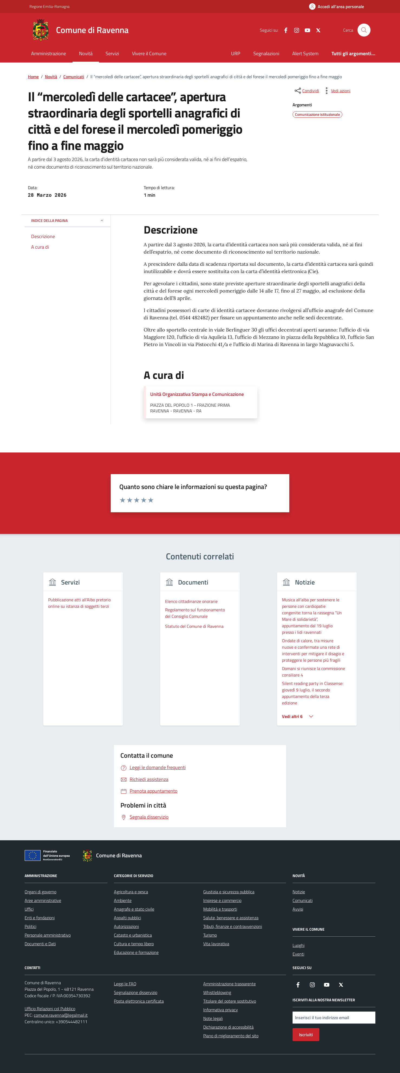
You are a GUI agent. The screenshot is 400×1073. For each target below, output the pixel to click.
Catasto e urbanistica (133, 935)
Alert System (305, 53)
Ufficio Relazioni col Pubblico (50, 1008)
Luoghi (298, 945)
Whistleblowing (217, 992)
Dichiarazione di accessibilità (228, 1027)
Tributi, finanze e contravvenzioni (232, 926)
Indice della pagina (67, 220)
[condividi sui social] (306, 90)
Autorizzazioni (126, 926)
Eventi (298, 954)
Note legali (213, 1018)
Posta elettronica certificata (139, 1001)
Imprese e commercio (222, 900)
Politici (30, 926)
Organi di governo (40, 891)
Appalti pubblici (127, 917)
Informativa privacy (220, 1009)
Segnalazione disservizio (135, 992)
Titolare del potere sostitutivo (229, 1001)
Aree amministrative (43, 900)
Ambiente (123, 900)
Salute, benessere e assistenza (230, 917)
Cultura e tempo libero (134, 943)
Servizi (112, 53)
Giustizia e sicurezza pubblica (228, 891)
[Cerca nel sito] (364, 30)
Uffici (29, 909)
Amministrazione (48, 53)
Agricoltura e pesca (131, 891)
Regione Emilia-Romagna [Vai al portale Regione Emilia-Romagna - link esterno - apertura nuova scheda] (49, 6)
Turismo (210, 935)
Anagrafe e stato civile (134, 909)
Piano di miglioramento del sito (230, 1035)
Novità (86, 53)
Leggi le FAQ (125, 983)
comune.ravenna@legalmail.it (61, 1015)
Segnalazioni (266, 53)
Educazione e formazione (136, 952)
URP (235, 53)
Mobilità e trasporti (220, 909)
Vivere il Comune (149, 53)
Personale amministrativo (48, 935)
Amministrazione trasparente (229, 983)
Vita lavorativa (216, 943)
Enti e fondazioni (40, 917)
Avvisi (298, 909)
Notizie (299, 891)
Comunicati (303, 900)
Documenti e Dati (40, 943)
